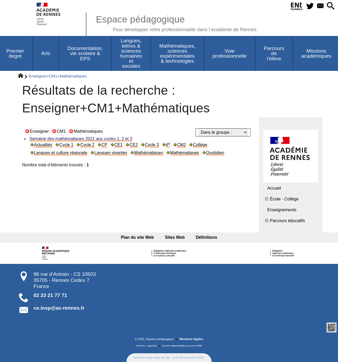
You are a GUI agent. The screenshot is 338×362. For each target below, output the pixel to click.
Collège (200, 145)
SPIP (199, 346)
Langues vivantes (110, 152)
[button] (330, 6)
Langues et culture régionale (60, 152)
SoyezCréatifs (178, 346)
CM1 (61, 131)
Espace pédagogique (176, 22)
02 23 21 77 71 (50, 295)
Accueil (274, 188)
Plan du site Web (139, 237)
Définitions (205, 237)
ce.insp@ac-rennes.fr (59, 308)
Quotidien (215, 152)
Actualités (43, 145)
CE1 (118, 145)
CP (104, 145)
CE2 (133, 145)
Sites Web (175, 237)
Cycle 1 (66, 145)
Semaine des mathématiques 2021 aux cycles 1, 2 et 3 (81, 138)
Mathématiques (88, 131)
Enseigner (39, 131)
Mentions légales (191, 339)
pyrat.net (152, 346)
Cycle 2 (87, 145)
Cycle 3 (152, 145)
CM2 (181, 145)
